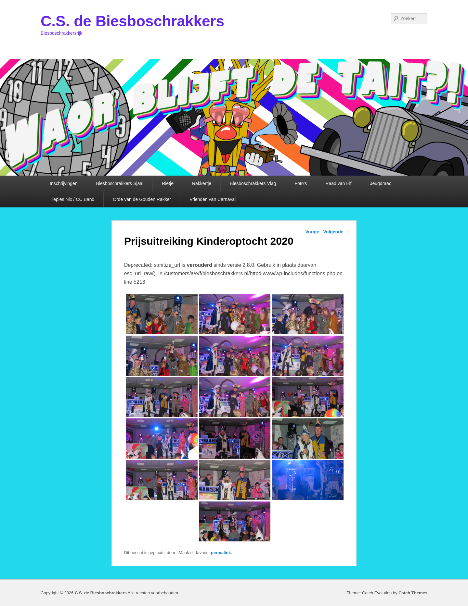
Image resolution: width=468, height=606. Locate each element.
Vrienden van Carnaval (212, 199)
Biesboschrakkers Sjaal (120, 183)
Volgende (336, 231)
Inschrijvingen (64, 183)
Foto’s (300, 183)
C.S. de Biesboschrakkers (132, 21)
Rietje (168, 183)
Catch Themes (412, 592)
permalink (221, 552)
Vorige (309, 231)
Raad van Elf (338, 183)
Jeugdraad (381, 183)
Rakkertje (201, 183)
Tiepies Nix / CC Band (72, 199)
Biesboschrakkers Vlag (253, 183)
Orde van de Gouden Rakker (142, 199)
